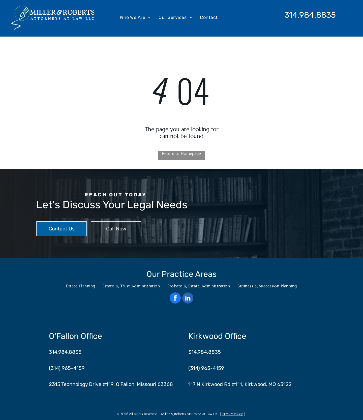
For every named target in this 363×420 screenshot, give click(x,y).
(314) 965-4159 (67, 368)
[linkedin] (187, 298)
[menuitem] (135, 17)
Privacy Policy (232, 414)
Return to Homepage (181, 153)
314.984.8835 (310, 15)
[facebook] (175, 298)
